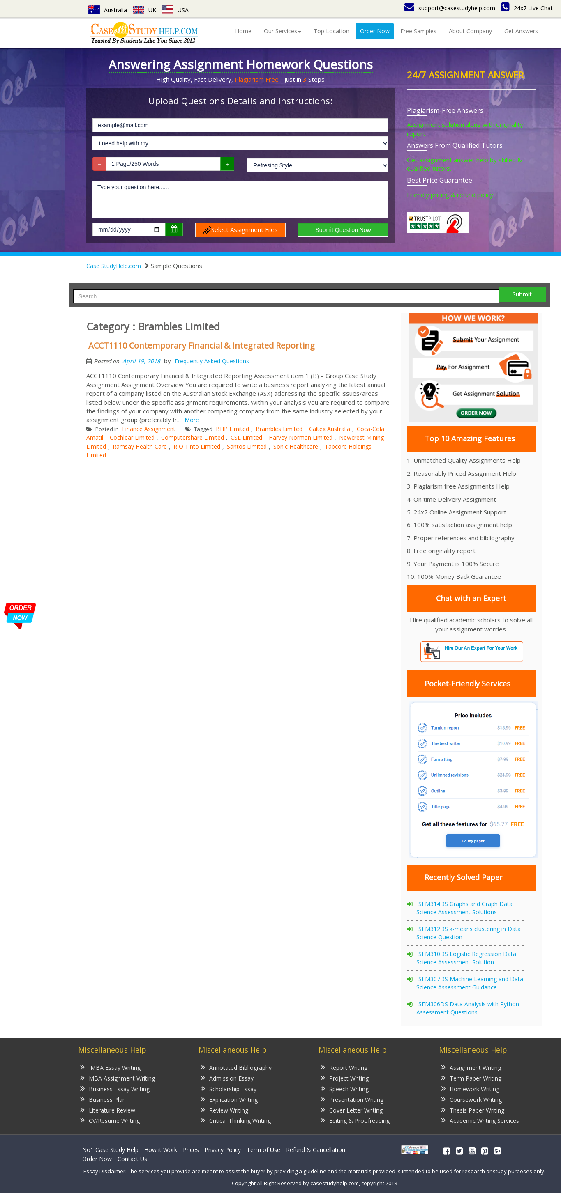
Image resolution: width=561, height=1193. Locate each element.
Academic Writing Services (480, 1120)
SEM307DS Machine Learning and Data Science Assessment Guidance (469, 983)
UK (144, 10)
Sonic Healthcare (295, 446)
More (192, 420)
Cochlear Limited (132, 437)
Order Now (375, 31)
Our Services (282, 31)
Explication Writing (229, 1099)
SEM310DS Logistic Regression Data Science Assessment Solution (466, 958)
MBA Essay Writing (110, 1067)
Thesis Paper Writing (472, 1110)
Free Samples (418, 31)
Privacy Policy (223, 1150)
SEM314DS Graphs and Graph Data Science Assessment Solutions (464, 908)
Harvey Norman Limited (300, 437)
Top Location (331, 31)
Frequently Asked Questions (212, 361)
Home (243, 31)
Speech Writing (345, 1088)
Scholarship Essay (228, 1088)
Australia (107, 10)
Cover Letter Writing (352, 1110)
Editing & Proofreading (355, 1120)
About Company (470, 31)
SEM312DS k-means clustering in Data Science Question (468, 933)
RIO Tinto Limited (196, 446)
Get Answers (521, 31)
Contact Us (132, 1159)
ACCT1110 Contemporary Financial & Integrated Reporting (201, 345)
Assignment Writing (471, 1067)
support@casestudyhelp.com (449, 8)
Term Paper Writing (471, 1078)
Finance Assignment (148, 429)
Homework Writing (470, 1088)
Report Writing (344, 1067)
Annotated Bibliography (236, 1067)
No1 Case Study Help (110, 1150)
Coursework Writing (471, 1099)
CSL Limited (246, 437)
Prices (191, 1150)
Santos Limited (247, 446)
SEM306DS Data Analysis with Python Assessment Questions (467, 1008)
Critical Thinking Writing (236, 1120)
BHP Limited (232, 429)
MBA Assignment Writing (117, 1078)
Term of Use (263, 1150)
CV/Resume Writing (110, 1120)
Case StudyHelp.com (113, 266)
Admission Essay (227, 1078)
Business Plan (103, 1099)
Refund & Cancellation (315, 1150)
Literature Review (107, 1110)
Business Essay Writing (115, 1088)
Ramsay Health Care (140, 446)
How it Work (160, 1150)
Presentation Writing (352, 1099)
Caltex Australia (329, 429)
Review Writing (224, 1110)
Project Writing (345, 1078)
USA (175, 10)
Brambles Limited (279, 429)
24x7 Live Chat (527, 8)
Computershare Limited (192, 437)
